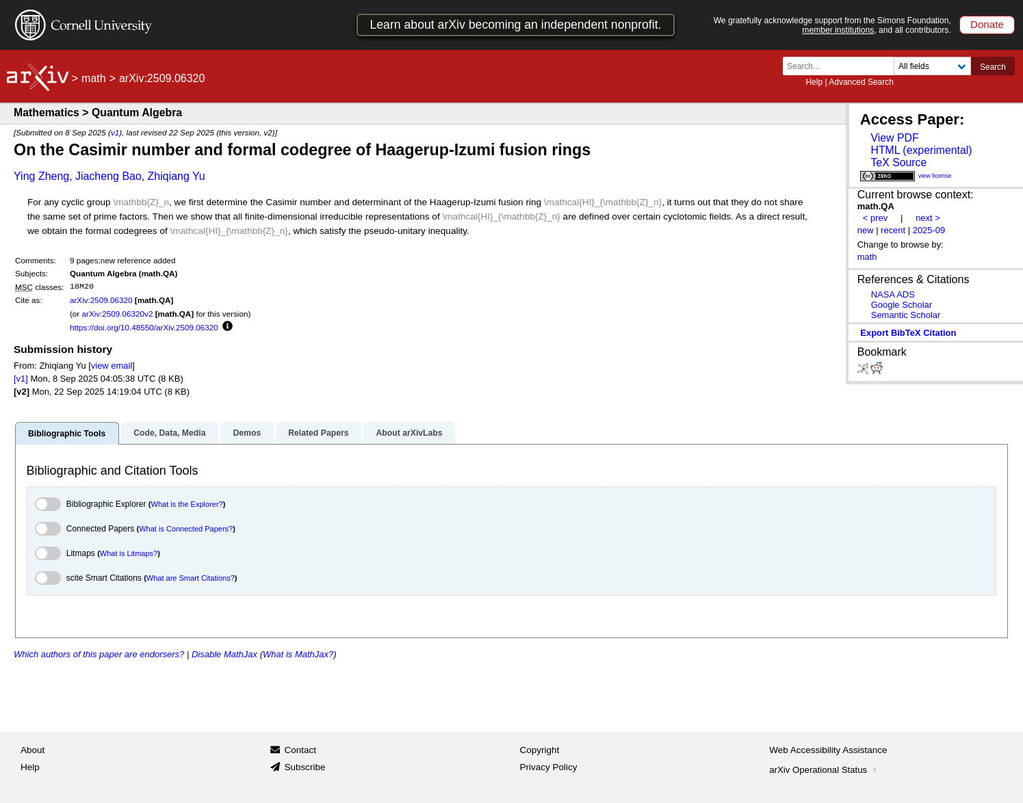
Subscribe (304, 767)
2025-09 (929, 230)
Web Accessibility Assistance (828, 750)
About (32, 750)
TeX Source (898, 162)
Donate (987, 24)
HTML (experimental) (921, 150)
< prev (875, 218)
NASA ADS (893, 294)
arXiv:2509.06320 (101, 299)
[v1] (21, 378)
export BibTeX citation (908, 333)
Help (814, 82)
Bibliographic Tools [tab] (66, 433)
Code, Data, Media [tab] (169, 433)
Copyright (540, 750)
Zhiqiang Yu (176, 176)
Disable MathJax (224, 654)
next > (928, 218)
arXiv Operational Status (824, 770)
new (865, 230)
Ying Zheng (41, 176)
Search (993, 67)
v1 (115, 132)
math (93, 78)
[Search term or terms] (842, 66)
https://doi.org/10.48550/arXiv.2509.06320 (144, 327)
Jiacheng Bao (108, 176)
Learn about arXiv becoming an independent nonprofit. (515, 24)
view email (111, 365)
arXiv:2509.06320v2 (117, 313)
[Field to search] (932, 66)
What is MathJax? (298, 654)
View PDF (894, 138)
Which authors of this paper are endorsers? (99, 654)
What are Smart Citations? (190, 578)
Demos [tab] (247, 433)
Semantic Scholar (906, 315)
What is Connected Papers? (186, 529)
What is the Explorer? (187, 504)
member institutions (838, 30)
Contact (300, 750)
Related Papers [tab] (318, 433)
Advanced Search (861, 82)
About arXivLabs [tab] (409, 433)
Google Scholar (901, 305)
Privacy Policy (549, 767)
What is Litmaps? (128, 553)
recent (893, 230)
